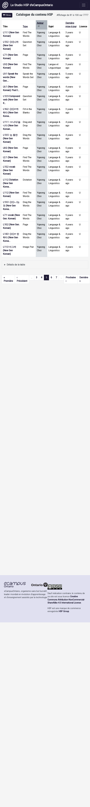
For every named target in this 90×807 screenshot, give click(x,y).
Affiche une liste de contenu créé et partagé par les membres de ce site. (45, 265)
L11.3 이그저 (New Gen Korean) (9, 250)
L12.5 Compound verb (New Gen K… (11, 100)
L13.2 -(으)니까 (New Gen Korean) (10, 45)
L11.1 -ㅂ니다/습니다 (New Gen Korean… (11, 125)
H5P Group (64, 611)
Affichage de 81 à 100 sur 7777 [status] (72, 15)
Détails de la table (16, 264)
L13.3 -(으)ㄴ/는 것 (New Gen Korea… (11, 206)
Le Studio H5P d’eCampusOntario (27, 5)
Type (25, 26)
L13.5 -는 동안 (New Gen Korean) (10, 138)
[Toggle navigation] (84, 5)
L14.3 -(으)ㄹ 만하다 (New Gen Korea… (11, 237)
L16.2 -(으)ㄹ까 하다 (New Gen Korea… (10, 112)
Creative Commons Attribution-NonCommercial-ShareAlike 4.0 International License (66, 599)
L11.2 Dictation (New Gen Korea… (10, 183)
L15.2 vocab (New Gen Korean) (9, 170)
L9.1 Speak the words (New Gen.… (10, 77)
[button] (7, 15)
